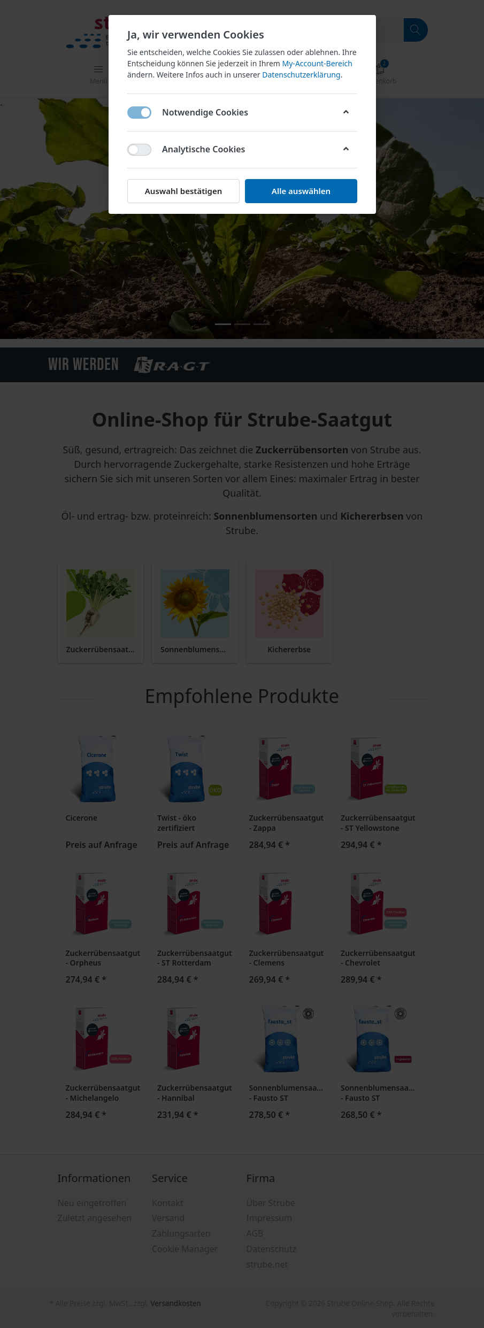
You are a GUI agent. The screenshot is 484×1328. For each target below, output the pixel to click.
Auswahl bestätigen (182, 191)
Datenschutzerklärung (301, 75)
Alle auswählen (300, 191)
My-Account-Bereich (317, 63)
